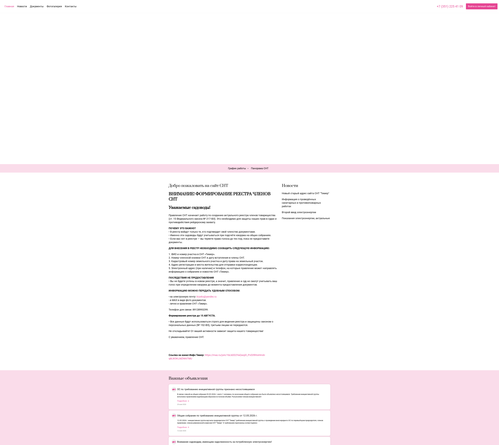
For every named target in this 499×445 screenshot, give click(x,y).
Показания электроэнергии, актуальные (306, 218)
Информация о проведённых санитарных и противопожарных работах (301, 203)
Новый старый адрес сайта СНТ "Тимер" (305, 193)
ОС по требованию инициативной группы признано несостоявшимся (216, 389)
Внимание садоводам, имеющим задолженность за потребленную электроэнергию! (224, 442)
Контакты (71, 6)
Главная (9, 6)
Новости (22, 6)
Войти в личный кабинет (482, 6)
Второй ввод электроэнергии (299, 212)
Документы (37, 6)
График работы (237, 168)
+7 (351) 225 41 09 (450, 6)
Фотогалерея (54, 6)
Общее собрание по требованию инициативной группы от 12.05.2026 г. (217, 415)
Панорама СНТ (259, 168)
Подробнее (182, 401)
